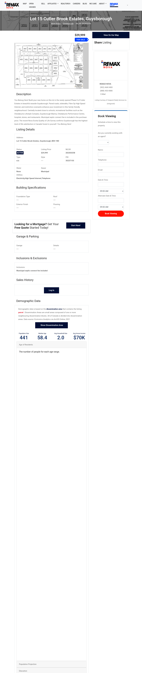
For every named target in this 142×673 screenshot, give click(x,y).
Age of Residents (26, 345)
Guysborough (68, 24)
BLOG (85, 4)
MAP (25, 4)
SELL (43, 4)
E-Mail (102, 94)
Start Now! (75, 226)
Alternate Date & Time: (107, 196)
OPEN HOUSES (32, 5)
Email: (100, 170)
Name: (100, 150)
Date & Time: (103, 180)
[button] (53, 3)
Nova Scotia (56, 24)
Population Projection (27, 664)
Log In (51, 290)
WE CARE (93, 4)
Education (23, 671)
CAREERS (76, 4)
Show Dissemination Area (51, 325)
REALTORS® (66, 4)
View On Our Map (111, 35)
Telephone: (102, 160)
